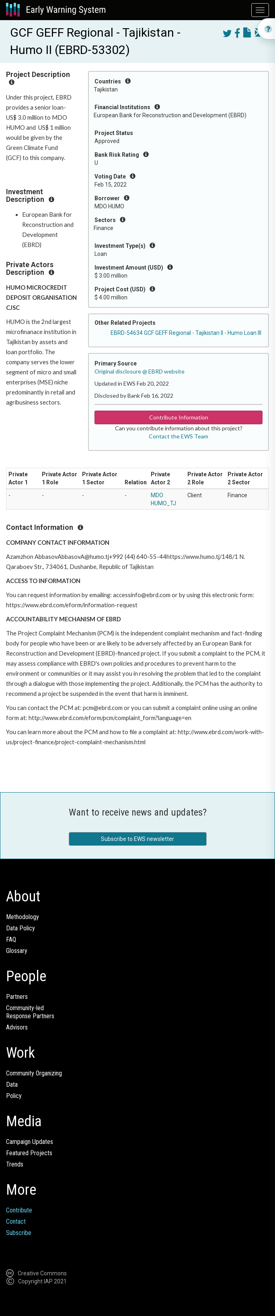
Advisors (17, 1027)
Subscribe (18, 1233)
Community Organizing (34, 1073)
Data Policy (20, 928)
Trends (14, 1164)
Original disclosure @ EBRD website (139, 371)
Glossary (16, 951)
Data (12, 1084)
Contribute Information (178, 417)
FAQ (11, 939)
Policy (14, 1096)
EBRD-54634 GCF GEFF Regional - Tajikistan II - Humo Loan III (186, 333)
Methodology (22, 917)
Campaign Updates (29, 1142)
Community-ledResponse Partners (30, 1012)
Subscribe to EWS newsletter (137, 839)
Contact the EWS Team (178, 436)
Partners (17, 996)
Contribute (19, 1210)
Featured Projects (29, 1153)
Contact (16, 1221)
